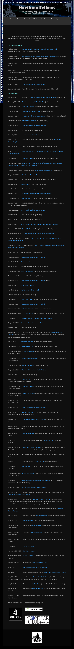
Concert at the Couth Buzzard (32, 135)
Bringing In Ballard (28, 520)
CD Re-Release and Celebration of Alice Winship (38, 233)
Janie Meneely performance (30, 262)
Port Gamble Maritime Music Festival (34, 84)
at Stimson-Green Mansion (42, 97)
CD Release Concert (29, 412)
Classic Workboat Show (39, 563)
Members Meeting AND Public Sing (33, 102)
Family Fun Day (34, 584)
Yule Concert (28, 106)
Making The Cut (48, 440)
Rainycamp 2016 (36, 532)
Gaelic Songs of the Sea (30, 358)
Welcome (11, 19)
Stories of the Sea (27, 341)
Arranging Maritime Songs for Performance (36, 480)
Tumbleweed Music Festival (43, 170)
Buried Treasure (28, 555)
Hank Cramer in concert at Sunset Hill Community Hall (39, 49)
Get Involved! (27, 23)
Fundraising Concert (27, 285)
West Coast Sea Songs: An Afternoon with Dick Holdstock (39, 224)
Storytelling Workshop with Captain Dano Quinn (37, 318)
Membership (54, 19)
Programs (11, 23)
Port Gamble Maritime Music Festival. (35, 407)
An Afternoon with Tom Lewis (30, 290)
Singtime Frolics (37, 588)
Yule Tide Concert (28, 546)
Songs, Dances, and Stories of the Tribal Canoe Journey (40, 56)
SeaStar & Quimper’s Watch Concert (34, 116)
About (18, 23)
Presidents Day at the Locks (32, 447)
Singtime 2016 (36, 525)
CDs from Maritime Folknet (40, 19)
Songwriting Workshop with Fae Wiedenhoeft (36, 193)
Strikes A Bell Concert (29, 121)
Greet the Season (29, 551)
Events (19, 19)
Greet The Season (27, 313)
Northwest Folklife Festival (41, 499)
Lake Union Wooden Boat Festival (34, 419)
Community (27, 19)
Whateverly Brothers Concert (31, 111)
